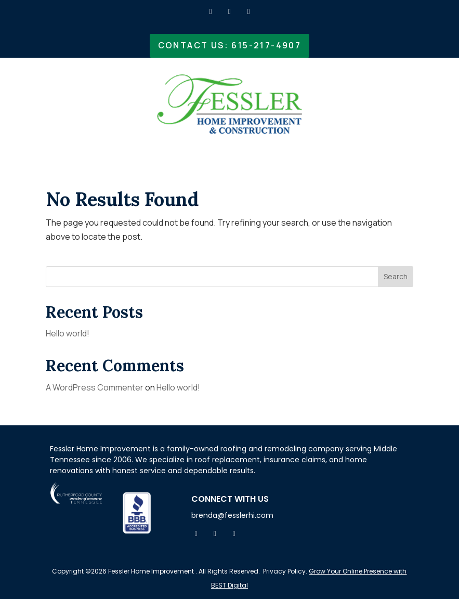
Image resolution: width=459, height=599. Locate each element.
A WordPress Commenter (94, 387)
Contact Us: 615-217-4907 (229, 45)
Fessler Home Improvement (150, 571)
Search (396, 276)
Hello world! (67, 333)
